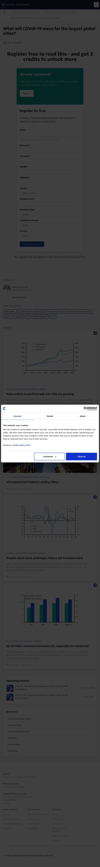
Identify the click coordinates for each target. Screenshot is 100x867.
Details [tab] (50, 416)
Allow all (81, 456)
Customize (49, 456)
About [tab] (83, 416)
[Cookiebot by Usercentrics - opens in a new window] (85, 408)
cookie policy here (21, 445)
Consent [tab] (17, 416)
